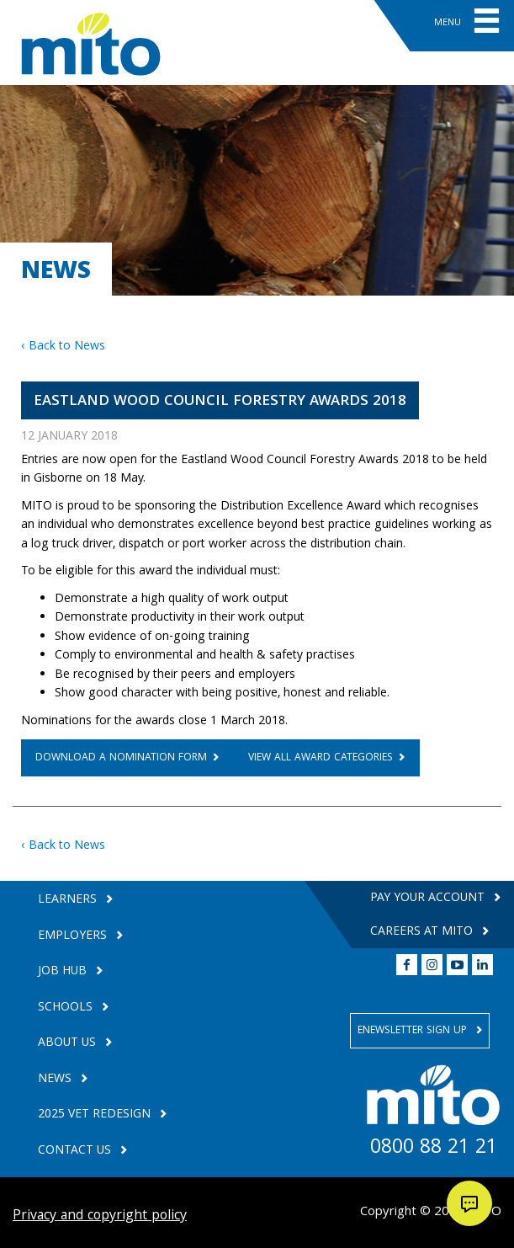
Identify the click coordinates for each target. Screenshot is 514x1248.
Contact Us (76, 1151)
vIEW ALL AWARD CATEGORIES (320, 758)
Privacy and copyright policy (100, 1216)
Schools (67, 1008)
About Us (68, 1043)
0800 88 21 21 (433, 1149)
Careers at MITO (423, 932)
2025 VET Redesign (96, 1115)
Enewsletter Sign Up (414, 1031)
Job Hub (64, 972)
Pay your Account (429, 898)
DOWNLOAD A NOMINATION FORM (121, 758)
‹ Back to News (63, 347)
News (56, 1080)
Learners (69, 900)
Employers (74, 937)
